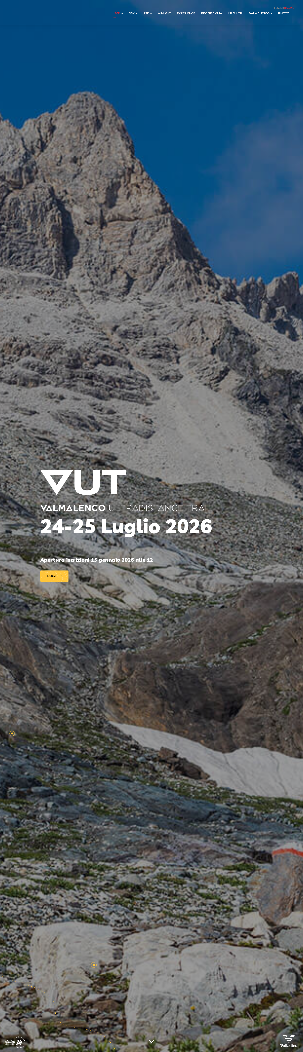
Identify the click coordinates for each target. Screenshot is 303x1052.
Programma (211, 13)
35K (133, 13)
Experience (186, 13)
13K (147, 13)
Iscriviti (54, 576)
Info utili (235, 13)
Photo (283, 13)
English (279, 8)
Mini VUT (164, 13)
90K (118, 13)
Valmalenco (260, 13)
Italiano (289, 8)
